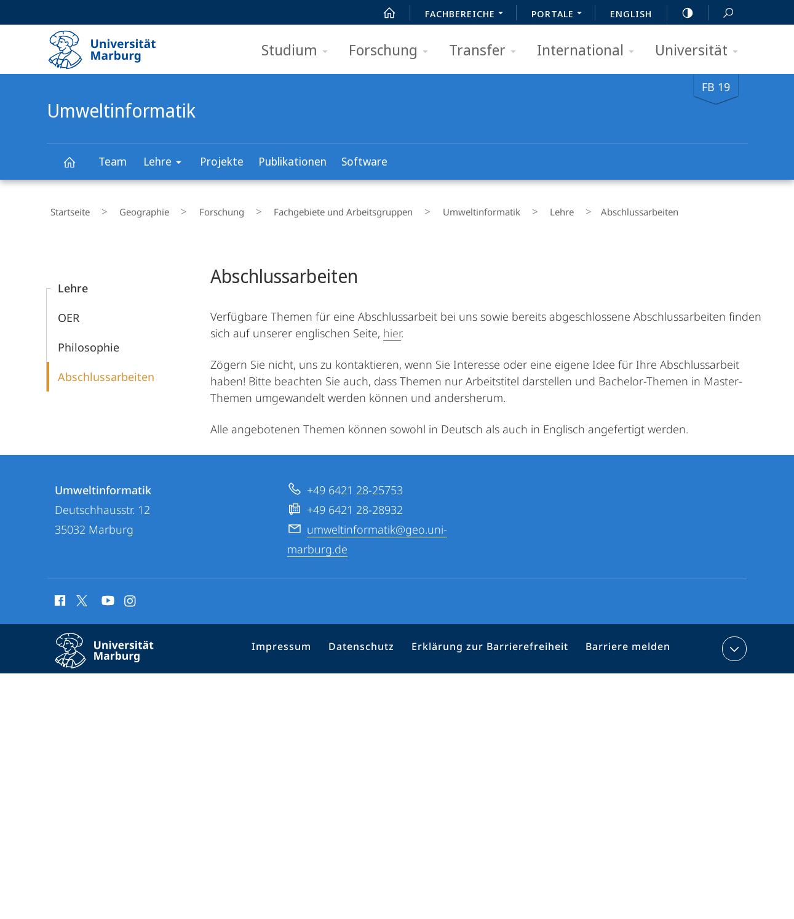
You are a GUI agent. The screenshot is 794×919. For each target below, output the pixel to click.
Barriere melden (623, 643)
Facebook (58, 595)
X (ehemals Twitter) (79, 593)
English (631, 13)
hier (392, 325)
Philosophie (88, 339)
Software (364, 161)
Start (382, 13)
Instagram (130, 595)
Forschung (392, 50)
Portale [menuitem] (560, 14)
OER (68, 310)
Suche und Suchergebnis (721, 13)
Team (112, 161)
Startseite (66, 209)
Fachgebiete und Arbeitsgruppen (298, 209)
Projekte (222, 161)
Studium (298, 50)
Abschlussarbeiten (106, 369)
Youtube (106, 595)
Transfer (486, 50)
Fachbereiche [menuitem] (467, 14)
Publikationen (292, 161)
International (589, 50)
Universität (700, 50)
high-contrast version (680, 13)
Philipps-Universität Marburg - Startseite (113, 45)
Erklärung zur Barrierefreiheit (494, 643)
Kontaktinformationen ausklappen (733, 641)
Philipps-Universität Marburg (115, 653)
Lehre (166, 163)
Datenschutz (373, 643)
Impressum (298, 643)
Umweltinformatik (76, 168)
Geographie (127, 209)
